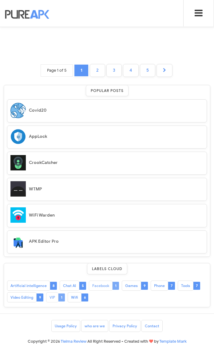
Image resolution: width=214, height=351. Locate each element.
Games (131, 285)
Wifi (74, 297)
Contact (152, 326)
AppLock (38, 136)
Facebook (100, 285)
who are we (95, 326)
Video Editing (21, 297)
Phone (159, 285)
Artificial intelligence (28, 285)
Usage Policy (66, 326)
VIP (52, 297)
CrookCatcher (43, 162)
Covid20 (37, 110)
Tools (185, 285)
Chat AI (69, 285)
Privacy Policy (125, 326)
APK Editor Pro (44, 241)
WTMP (35, 189)
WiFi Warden (42, 215)
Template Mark (173, 341)
